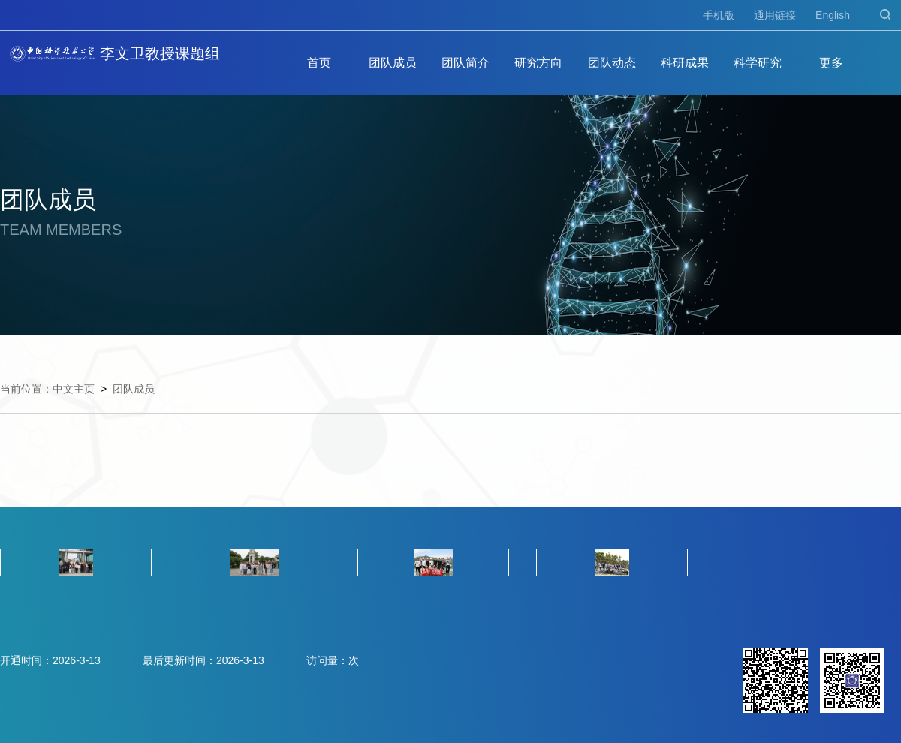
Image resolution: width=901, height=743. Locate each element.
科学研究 (758, 62)
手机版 (718, 15)
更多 (831, 62)
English (832, 15)
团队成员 (393, 62)
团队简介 (465, 62)
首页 (319, 62)
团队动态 (612, 62)
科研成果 (685, 62)
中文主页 (74, 389)
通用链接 (775, 15)
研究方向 (538, 62)
